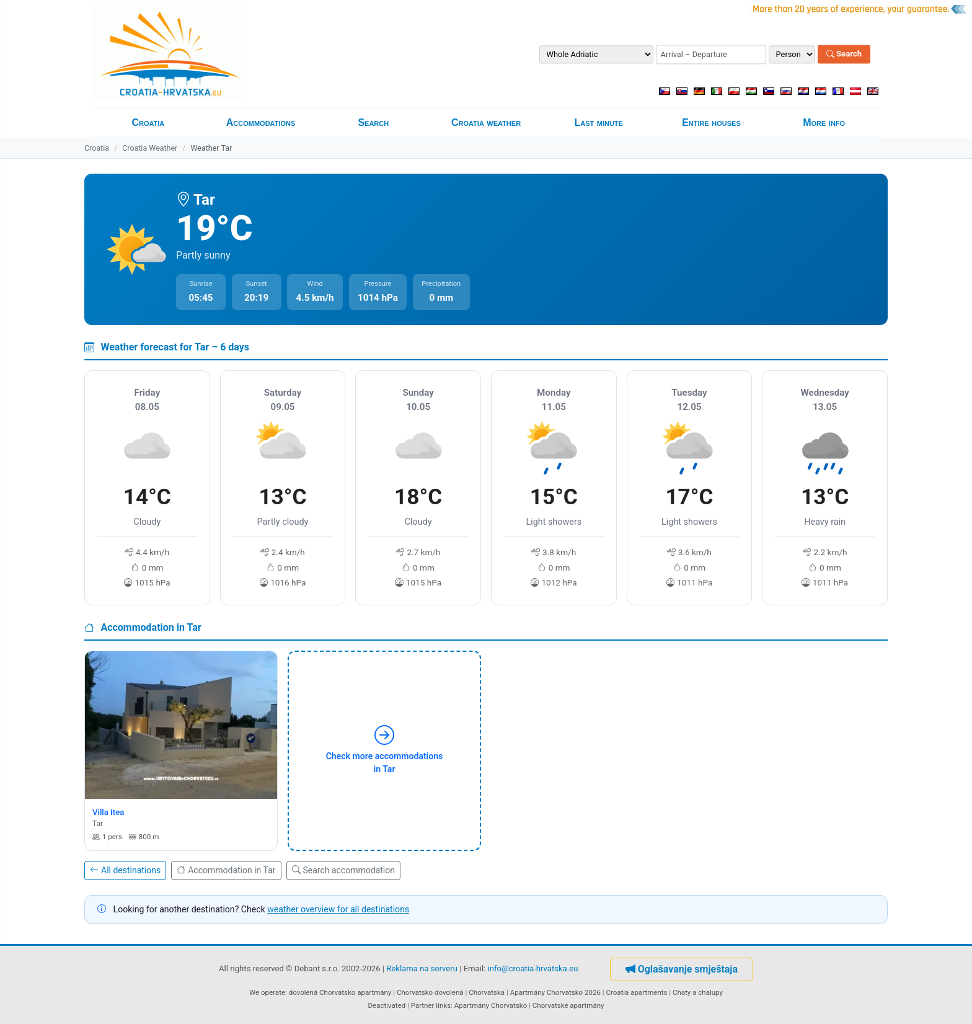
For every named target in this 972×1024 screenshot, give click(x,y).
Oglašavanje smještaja (681, 969)
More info (824, 122)
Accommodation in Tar (226, 870)
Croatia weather (486, 122)
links (443, 1005)
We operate (267, 992)
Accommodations (261, 122)
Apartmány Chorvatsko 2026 (555, 992)
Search (844, 54)
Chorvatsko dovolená (430, 992)
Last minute (599, 122)
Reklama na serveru (421, 968)
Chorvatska (487, 992)
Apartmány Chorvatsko (491, 1005)
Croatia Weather (149, 148)
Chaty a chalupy (698, 992)
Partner (423, 1005)
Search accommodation (343, 870)
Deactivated (387, 1005)
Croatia (147, 122)
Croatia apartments (636, 992)
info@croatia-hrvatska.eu (533, 968)
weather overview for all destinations (338, 909)
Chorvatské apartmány (568, 1005)
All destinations (125, 870)
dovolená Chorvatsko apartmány (340, 992)
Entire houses (711, 122)
